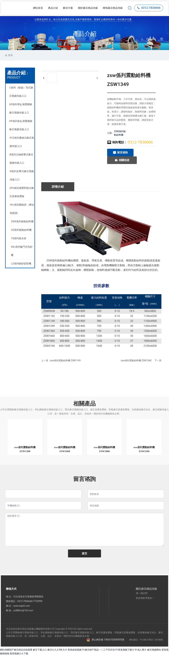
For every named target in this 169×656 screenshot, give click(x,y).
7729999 (37, 601)
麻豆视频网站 (154, 650)
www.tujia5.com (21, 606)
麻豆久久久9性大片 (57, 650)
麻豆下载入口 (40, 650)
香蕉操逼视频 (75, 650)
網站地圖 (4, 650)
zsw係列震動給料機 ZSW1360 (136, 360)
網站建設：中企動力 (139, 640)
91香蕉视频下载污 (124, 650)
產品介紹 (84, 33)
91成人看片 (141, 650)
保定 (151, 640)
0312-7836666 (149, 7)
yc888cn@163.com (23, 611)
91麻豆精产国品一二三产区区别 (98, 650)
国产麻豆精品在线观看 (20, 650)
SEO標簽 (159, 640)
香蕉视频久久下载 (19, 654)
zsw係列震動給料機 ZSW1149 (65, 360)
